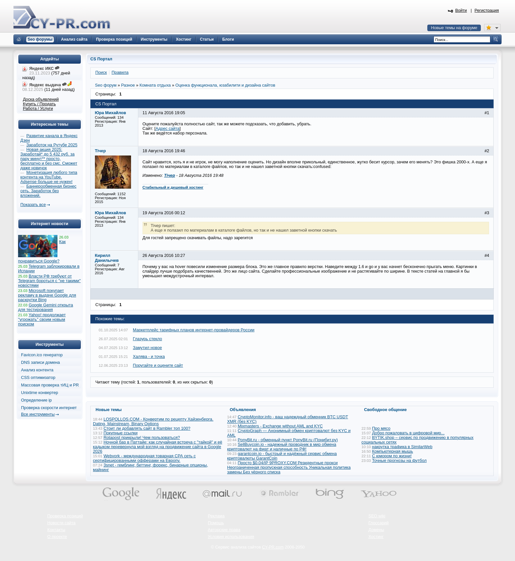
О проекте (57, 536)
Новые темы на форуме (454, 28)
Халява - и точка (149, 356)
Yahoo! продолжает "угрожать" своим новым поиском (42, 319)
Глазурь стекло (147, 339)
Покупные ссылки (120, 433)
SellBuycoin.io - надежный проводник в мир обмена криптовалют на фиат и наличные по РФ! (281, 446)
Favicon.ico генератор (42, 355)
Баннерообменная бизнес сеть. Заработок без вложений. (48, 191)
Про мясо (381, 428)
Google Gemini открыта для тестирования (45, 307)
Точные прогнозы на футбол (399, 460)
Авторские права (224, 530)
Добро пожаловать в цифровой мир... (408, 433)
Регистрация (487, 10)
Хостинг (376, 536)
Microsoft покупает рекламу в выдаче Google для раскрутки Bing (47, 295)
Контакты (56, 530)
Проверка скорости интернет (49, 407)
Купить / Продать (39, 104)
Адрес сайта (168, 128)
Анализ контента (37, 370)
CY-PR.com (273, 547)
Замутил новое (147, 347)
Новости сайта (61, 523)
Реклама (216, 516)
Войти (461, 10)
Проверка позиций (65, 516)
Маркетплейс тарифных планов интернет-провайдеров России (194, 330)
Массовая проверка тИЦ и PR (50, 385)
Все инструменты (38, 414)
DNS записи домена (40, 362)
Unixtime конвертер (39, 392)
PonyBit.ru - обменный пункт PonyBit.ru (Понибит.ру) (288, 440)
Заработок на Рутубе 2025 (51, 145)
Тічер (169, 175)
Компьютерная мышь (392, 451)
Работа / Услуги (38, 108)
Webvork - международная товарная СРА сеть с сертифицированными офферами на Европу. (144, 458)
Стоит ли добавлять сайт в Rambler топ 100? (146, 428)
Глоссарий (379, 523)
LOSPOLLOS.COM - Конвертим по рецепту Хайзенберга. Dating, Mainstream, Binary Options (153, 421)
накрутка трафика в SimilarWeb (402, 447)
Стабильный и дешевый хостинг (173, 187)
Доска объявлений (41, 99)
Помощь (216, 523)
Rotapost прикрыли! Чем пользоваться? (141, 437)
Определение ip (36, 400)
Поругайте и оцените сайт (158, 365)
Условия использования (231, 536)
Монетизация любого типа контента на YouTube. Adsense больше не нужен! (48, 177)
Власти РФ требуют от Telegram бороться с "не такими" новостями (49, 281)
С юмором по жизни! (392, 456)
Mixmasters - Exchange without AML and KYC (280, 426)
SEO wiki (377, 516)
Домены (376, 530)
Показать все (33, 204)
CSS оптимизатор (38, 377)
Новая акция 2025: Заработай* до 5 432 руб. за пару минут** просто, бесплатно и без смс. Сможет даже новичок (48, 158)
